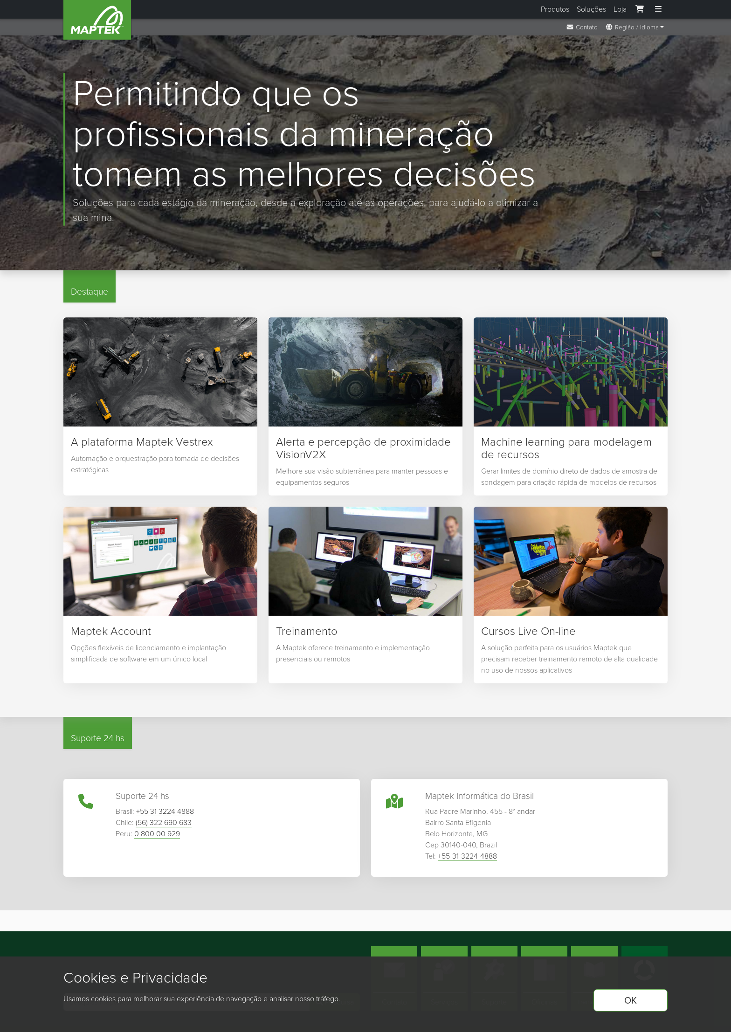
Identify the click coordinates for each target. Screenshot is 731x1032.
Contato (582, 27)
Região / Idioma (632, 27)
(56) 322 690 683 (164, 824)
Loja (620, 9)
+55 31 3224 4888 (165, 813)
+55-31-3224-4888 (467, 858)
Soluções (591, 9)
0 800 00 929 (157, 836)
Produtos (555, 9)
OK (630, 1000)
